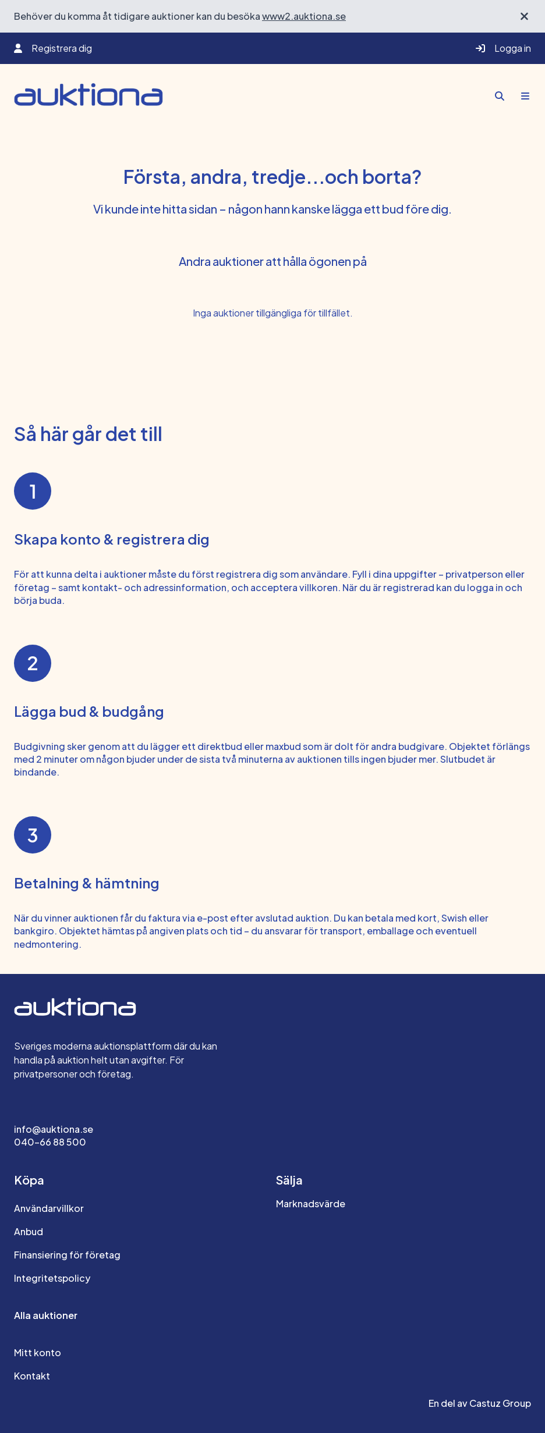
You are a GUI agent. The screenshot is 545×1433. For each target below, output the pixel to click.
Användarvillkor (49, 1208)
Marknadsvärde (310, 1203)
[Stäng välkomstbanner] (524, 16)
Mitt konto (37, 1352)
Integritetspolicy (52, 1278)
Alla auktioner (45, 1315)
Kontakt (32, 1376)
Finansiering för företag (67, 1255)
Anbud (28, 1231)
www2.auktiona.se (304, 16)
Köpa (29, 1179)
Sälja (289, 1179)
